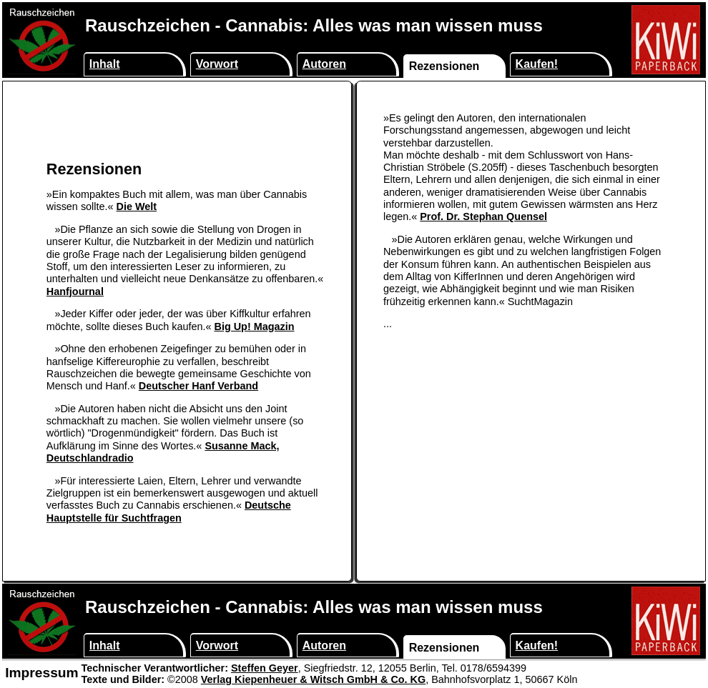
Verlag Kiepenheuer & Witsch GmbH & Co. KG (313, 679)
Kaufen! (537, 64)
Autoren (324, 64)
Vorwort (217, 64)
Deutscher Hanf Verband (198, 386)
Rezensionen (444, 66)
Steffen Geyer (264, 668)
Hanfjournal (75, 291)
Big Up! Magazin (254, 326)
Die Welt (137, 206)
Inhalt (104, 64)
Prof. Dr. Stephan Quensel (483, 216)
